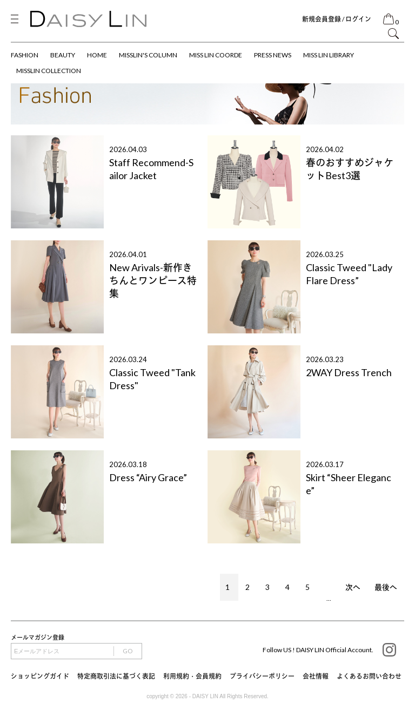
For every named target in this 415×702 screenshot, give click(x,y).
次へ (352, 587)
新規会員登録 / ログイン (336, 19)
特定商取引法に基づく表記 (116, 676)
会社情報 (316, 676)
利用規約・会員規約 (192, 676)
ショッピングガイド (40, 676)
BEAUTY (62, 55)
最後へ (385, 587)
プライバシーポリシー (262, 676)
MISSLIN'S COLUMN (148, 55)
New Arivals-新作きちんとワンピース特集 (153, 280)
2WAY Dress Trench (349, 372)
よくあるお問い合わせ (369, 676)
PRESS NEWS (272, 55)
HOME (97, 55)
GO (128, 651)
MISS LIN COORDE (215, 55)
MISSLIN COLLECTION (48, 71)
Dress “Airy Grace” (148, 477)
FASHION (24, 55)
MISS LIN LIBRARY (328, 55)
